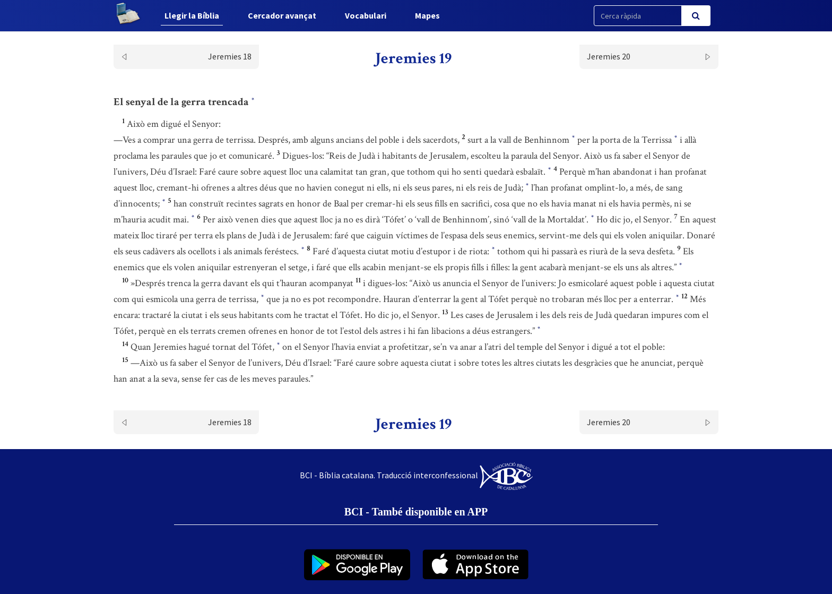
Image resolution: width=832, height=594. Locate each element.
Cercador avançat (282, 15)
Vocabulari (365, 15)
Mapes (427, 15)
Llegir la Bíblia (191, 15)
